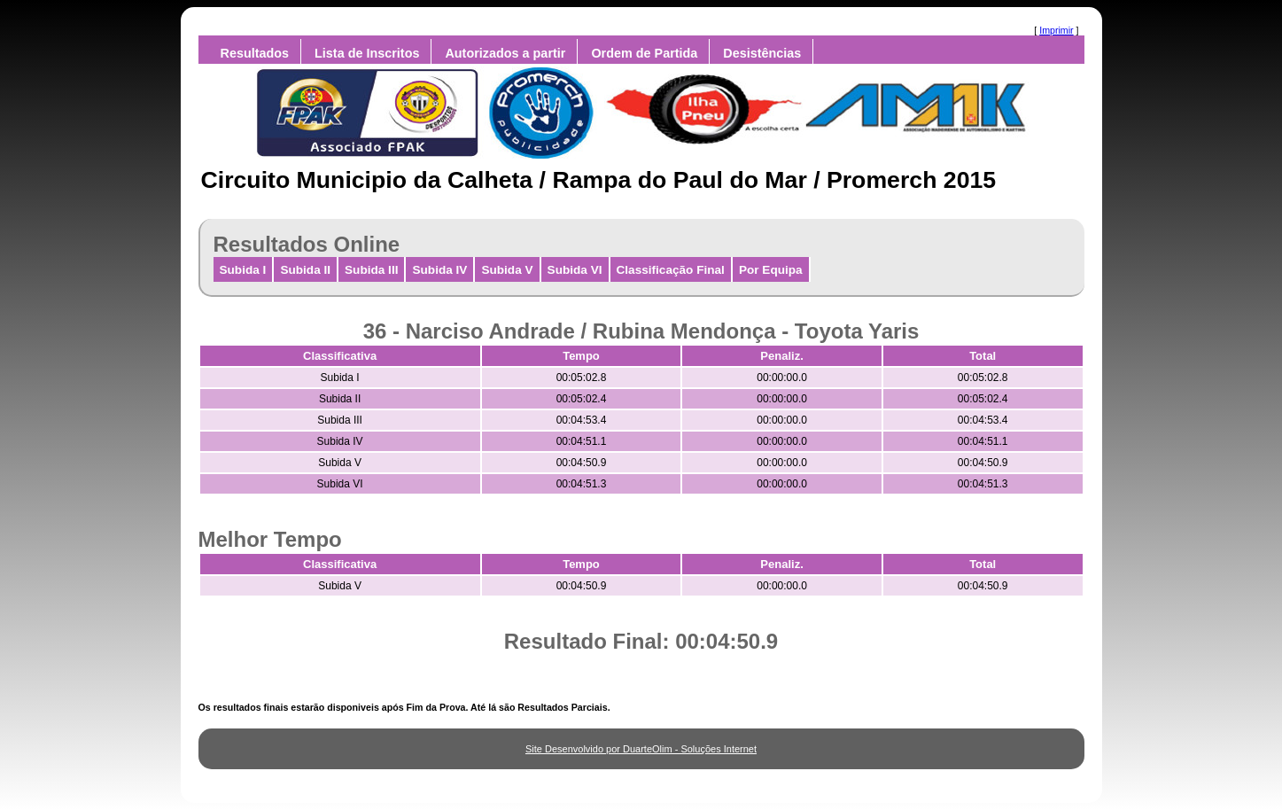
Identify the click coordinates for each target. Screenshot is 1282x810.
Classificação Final (671, 269)
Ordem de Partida (644, 53)
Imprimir (1056, 30)
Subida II (305, 269)
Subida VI (575, 269)
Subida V (506, 269)
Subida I (243, 269)
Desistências (762, 53)
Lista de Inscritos (367, 53)
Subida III (371, 269)
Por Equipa (771, 269)
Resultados (255, 53)
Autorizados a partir (505, 53)
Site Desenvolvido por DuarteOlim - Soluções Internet (641, 749)
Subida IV (439, 269)
